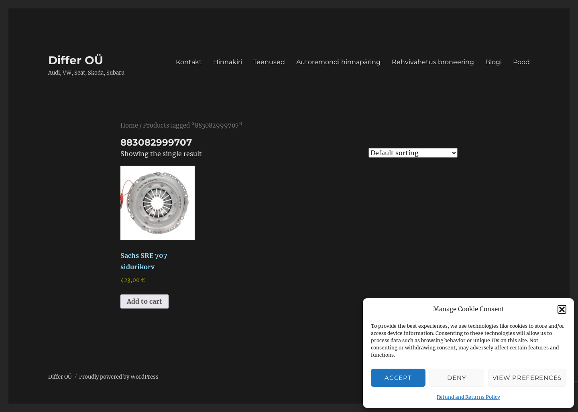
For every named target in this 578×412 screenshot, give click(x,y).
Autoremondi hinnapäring (338, 62)
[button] (562, 309)
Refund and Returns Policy (468, 397)
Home (129, 125)
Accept (398, 378)
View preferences (527, 378)
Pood (521, 62)
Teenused (269, 62)
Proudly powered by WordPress (119, 376)
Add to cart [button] (144, 301)
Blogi (493, 62)
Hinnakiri (227, 62)
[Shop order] (413, 153)
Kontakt (189, 62)
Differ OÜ (75, 60)
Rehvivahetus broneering (433, 62)
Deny (456, 378)
